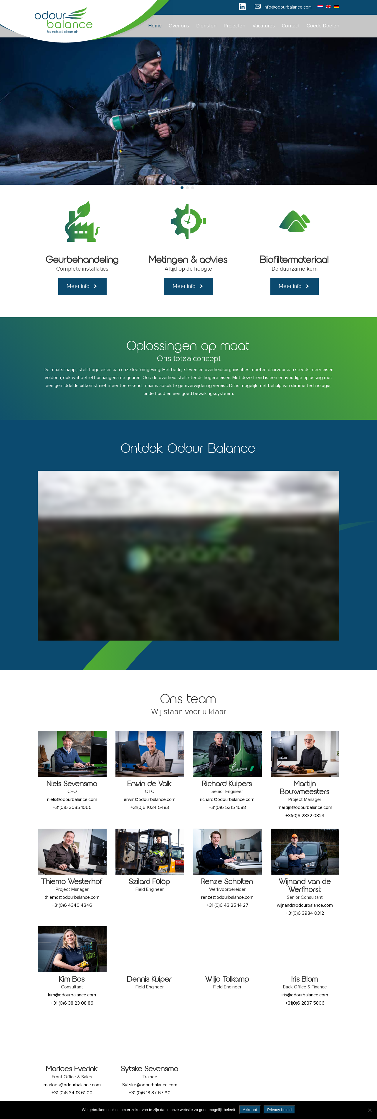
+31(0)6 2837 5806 (305, 1003)
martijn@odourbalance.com (305, 807)
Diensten (206, 26)
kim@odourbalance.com (72, 995)
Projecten (234, 26)
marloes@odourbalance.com (72, 1084)
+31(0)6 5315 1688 (227, 807)
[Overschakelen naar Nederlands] (319, 6)
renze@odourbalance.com (227, 897)
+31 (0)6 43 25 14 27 (227, 905)
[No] (370, 1110)
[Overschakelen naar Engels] (327, 6)
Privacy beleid (279, 1110)
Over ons (179, 26)
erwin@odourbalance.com (150, 799)
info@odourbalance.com (288, 7)
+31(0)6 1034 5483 (149, 807)
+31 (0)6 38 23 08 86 (72, 1003)
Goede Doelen (323, 26)
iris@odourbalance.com (305, 995)
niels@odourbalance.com (72, 799)
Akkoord (250, 1110)
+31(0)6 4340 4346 (72, 905)
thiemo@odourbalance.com (72, 897)
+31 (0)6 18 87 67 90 (150, 1092)
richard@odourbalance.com (227, 799)
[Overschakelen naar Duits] (335, 6)
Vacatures (263, 26)
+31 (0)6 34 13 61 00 (72, 1092)
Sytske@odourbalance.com (149, 1084)
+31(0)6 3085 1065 (72, 807)
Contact (291, 26)
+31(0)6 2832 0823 (304, 815)
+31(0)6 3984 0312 (305, 913)
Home (155, 26)
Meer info (78, 286)
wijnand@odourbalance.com (305, 905)
